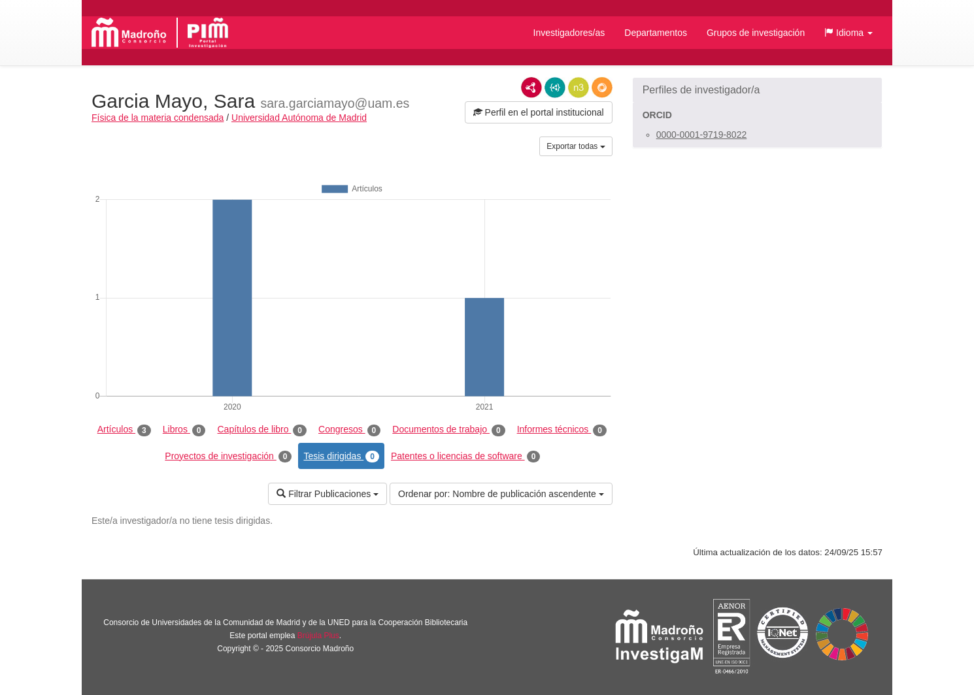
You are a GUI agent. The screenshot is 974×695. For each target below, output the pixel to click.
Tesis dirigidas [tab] (341, 456)
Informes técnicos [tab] (562, 430)
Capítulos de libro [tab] (262, 430)
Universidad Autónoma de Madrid (299, 117)
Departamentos (655, 32)
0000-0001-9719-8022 (701, 134)
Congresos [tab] (349, 430)
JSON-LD (555, 87)
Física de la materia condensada (158, 117)
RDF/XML (531, 87)
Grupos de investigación (756, 32)
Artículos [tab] (124, 430)
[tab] (757, 90)
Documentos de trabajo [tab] (448, 430)
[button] (848, 32)
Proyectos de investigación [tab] (228, 456)
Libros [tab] (184, 430)
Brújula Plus (318, 635)
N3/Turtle (578, 87)
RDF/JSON (602, 87)
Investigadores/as (569, 32)
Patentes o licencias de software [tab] (465, 456)
